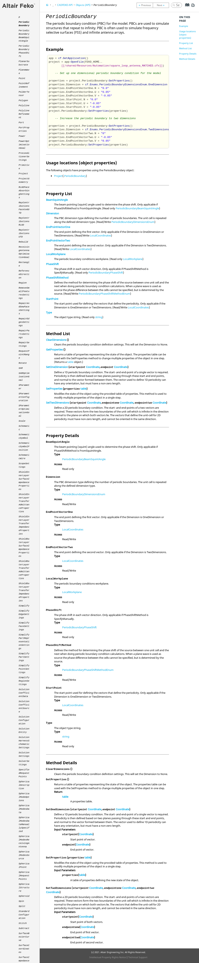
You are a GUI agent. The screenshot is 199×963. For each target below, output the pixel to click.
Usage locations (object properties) (187, 34)
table (70, 362)
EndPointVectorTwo (58, 240)
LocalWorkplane (55, 254)
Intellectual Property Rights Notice (107, 957)
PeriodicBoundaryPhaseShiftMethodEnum (104, 293)
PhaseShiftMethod (57, 277)
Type (49, 312)
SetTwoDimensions (57, 402)
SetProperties (54, 388)
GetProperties (54, 349)
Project (58, 176)
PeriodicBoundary (75, 176)
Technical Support (137, 957)
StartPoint (52, 299)
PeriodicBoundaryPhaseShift (106, 272)
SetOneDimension (57, 367)
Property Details (187, 53)
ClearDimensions (56, 340)
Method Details (187, 58)
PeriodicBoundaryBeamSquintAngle (137, 208)
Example (183, 26)
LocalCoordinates (100, 235)
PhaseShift (52, 264)
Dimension (52, 213)
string (98, 317)
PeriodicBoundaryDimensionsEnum (132, 222)
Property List (186, 43)
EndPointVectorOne (58, 227)
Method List (185, 48)
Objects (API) (83, 5)
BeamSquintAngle (57, 200)
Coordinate (93, 367)
